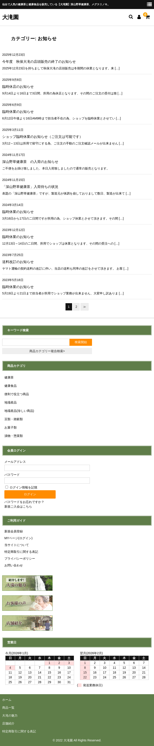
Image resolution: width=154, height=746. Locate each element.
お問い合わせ (13, 565)
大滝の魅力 (10, 715)
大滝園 (10, 17)
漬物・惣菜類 (13, 436)
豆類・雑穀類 (13, 419)
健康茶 (9, 377)
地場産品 (10, 402)
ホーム (6, 699)
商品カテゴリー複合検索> (47, 351)
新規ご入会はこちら (18, 506)
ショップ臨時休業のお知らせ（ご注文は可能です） (42, 137)
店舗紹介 (8, 723)
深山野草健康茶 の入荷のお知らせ (30, 162)
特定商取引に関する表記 (21, 551)
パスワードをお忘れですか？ (24, 502)
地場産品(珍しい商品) (19, 411)
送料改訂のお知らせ (18, 262)
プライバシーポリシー (19, 558)
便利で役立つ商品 (16, 394)
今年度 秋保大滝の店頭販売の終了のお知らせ (39, 61)
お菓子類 (10, 427)
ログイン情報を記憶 (21, 487)
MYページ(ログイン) (18, 538)
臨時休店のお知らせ (18, 86)
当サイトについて (16, 545)
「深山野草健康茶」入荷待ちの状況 (30, 187)
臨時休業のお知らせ (18, 112)
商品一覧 (8, 707)
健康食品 (10, 385)
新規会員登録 (13, 531)
